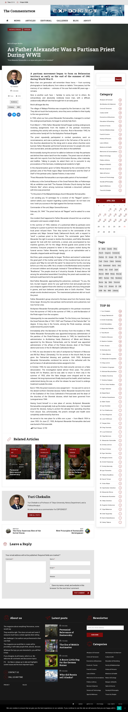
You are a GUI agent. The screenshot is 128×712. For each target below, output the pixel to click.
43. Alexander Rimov (111, 492)
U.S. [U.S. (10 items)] (106, 286)
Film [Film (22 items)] (120, 257)
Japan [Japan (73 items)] (116, 270)
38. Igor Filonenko (111, 471)
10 (119, 216)
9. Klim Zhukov (111, 346)
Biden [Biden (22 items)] (103, 249)
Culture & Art (14, 451)
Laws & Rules (111, 143)
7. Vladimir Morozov (111, 337)
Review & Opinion (111, 169)
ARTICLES (30, 20)
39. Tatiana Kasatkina (111, 475)
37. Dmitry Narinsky (111, 466)
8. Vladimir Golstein (111, 341)
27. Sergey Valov (111, 423)
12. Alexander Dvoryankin (111, 359)
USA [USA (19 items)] (120, 286)
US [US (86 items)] (116, 286)
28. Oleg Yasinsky (111, 427)
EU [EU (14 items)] (106, 257)
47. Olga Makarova (111, 509)
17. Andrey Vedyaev (111, 380)
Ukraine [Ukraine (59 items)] (111, 286)
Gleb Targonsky (83, 465)
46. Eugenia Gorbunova (111, 505)
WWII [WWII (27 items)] (109, 291)
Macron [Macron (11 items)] (101, 274)
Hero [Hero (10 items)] (119, 265)
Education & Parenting (111, 121)
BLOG (75, 20)
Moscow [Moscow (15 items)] (118, 274)
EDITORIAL (46, 20)
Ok (119, 708)
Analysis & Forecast (111, 100)
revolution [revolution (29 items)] (119, 278)
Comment (9, 559)
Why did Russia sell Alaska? (68, 676)
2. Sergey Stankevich (111, 315)
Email (52, 568)
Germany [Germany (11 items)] (118, 261)
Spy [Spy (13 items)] (106, 282)
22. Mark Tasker (111, 402)
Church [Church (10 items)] (101, 253)
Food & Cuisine (111, 134)
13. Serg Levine (111, 363)
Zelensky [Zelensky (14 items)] (115, 291)
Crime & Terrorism (111, 109)
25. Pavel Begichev (111, 415)
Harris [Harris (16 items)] (114, 265)
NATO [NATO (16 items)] (100, 278)
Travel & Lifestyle (111, 190)
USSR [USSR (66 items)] (100, 291)
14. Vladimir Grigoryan (111, 367)
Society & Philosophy (111, 182)
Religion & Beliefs (111, 164)
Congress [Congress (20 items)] (108, 253)
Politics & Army (111, 160)
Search (118, 79)
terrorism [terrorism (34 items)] (117, 282)
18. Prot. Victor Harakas (111, 384)
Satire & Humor (111, 173)
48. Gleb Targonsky (111, 514)
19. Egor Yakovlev (111, 389)
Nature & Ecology (111, 156)
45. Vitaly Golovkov (111, 501)
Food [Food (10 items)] (100, 261)
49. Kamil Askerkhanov (111, 518)
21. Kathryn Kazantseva (111, 397)
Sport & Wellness (111, 186)
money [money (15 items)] (112, 274)
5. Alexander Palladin (111, 328)
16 (114, 221)
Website (52, 576)
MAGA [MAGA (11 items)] (107, 274)
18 (124, 221)
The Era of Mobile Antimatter (46, 473)
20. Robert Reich (111, 393)
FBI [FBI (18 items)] (116, 257)
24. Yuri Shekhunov (111, 410)
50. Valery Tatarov (111, 522)
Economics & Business (111, 117)
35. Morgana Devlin (111, 458)
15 (109, 221)
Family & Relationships (111, 130)
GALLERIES (62, 20)
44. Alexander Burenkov (111, 496)
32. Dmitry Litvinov (111, 445)
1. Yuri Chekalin (111, 311)
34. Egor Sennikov (111, 453)
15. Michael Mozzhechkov (111, 371)
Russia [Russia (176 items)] (101, 282)
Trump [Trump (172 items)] (101, 286)
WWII (18, 107)
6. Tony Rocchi (111, 333)
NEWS (17, 20)
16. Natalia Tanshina (111, 376)
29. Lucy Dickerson (111, 432)
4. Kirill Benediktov (111, 324)
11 (124, 216)
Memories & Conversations (111, 152)
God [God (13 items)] (100, 265)
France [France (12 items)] (106, 261)
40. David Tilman (111, 479)
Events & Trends (111, 126)
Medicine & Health (111, 147)
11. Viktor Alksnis (111, 354)
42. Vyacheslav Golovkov (111, 488)
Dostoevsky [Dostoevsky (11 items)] (116, 253)
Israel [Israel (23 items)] (111, 270)
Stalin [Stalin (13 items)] (110, 282)
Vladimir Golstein (23, 466)
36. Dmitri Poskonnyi (111, 462)
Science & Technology (44, 451)
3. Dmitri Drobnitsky (111, 320)
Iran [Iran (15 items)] (106, 270)
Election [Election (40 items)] (101, 257)
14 (104, 221)
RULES (25, 685)
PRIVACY (7, 685)
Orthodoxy (11, 107)
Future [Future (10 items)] (112, 261)
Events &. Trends (92, 665)
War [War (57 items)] (105, 291)
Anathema (14, 102)
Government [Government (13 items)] (106, 265)
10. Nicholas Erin (111, 350)
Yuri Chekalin (14, 78)
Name (52, 559)
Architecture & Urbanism (111, 104)
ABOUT (87, 20)
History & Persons (15, 29)
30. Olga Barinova (111, 436)
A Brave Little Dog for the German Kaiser (76, 472)
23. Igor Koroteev (111, 406)
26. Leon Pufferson (111, 419)
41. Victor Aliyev (111, 483)
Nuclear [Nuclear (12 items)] (106, 278)
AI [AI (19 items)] (99, 249)
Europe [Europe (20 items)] (111, 257)
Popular (27, 29)
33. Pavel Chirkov (111, 449)
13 (99, 221)
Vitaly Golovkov (52, 468)
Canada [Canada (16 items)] (109, 249)
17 (119, 221)
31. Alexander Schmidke (111, 440)
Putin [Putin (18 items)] (112, 278)
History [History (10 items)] (101, 270)
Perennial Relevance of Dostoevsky (15, 472)
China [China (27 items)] (115, 249)
